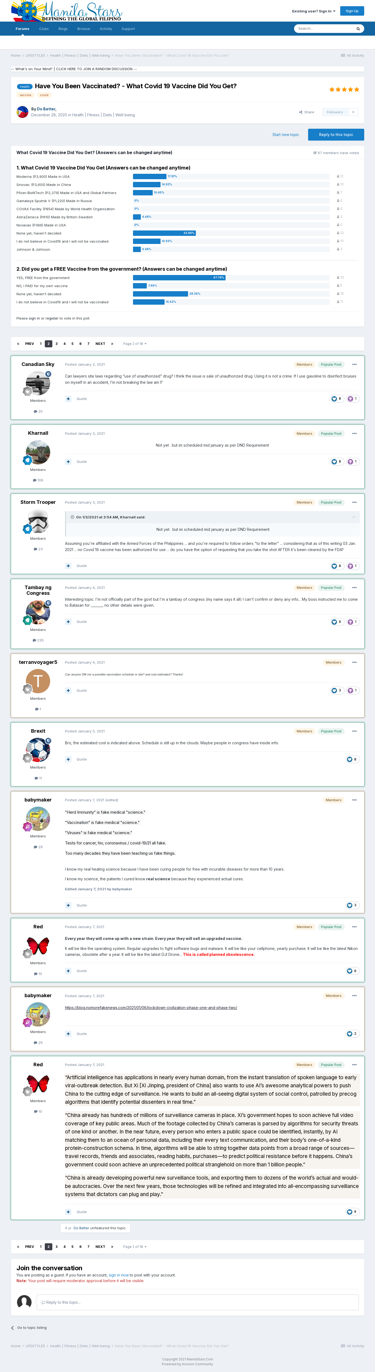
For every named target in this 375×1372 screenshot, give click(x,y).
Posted (85, 364)
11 (38, 778)
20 (38, 411)
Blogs (63, 28)
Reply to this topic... (61, 1302)
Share (306, 112)
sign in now (119, 1275)
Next (100, 344)
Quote (82, 398)
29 (38, 847)
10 (38, 974)
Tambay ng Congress (38, 590)
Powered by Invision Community (187, 1364)
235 (38, 640)
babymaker (38, 800)
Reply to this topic (336, 134)
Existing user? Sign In (313, 11)
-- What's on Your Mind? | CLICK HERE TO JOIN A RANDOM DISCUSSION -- (74, 69)
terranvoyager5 (38, 662)
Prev (29, 344)
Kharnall (38, 433)
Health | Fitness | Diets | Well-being (103, 115)
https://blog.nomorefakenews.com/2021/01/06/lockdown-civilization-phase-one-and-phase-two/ (151, 1007)
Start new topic (285, 134)
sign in (34, 318)
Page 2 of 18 (134, 344)
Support (128, 28)
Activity (106, 28)
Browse (83, 28)
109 (38, 480)
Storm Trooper (38, 502)
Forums (22, 31)
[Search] (323, 28)
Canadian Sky (38, 364)
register (52, 318)
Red (38, 926)
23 (38, 549)
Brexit (38, 731)
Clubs (44, 28)
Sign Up (352, 11)
